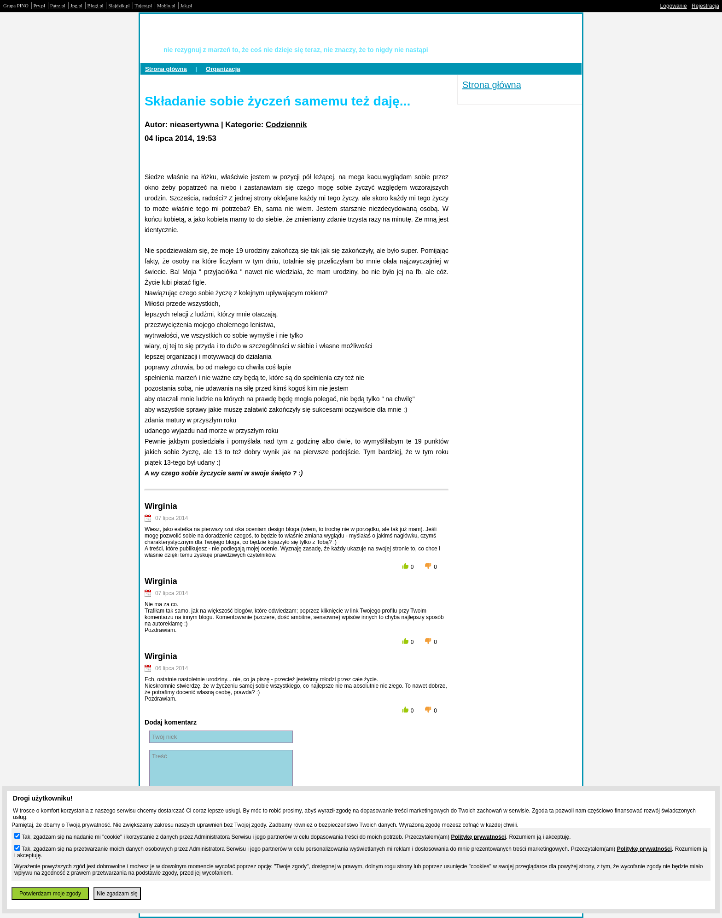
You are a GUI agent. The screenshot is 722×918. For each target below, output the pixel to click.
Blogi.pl (95, 5)
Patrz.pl (57, 5)
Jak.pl (186, 5)
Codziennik (286, 124)
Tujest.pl (143, 5)
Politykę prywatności (478, 837)
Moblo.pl (166, 5)
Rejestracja (705, 6)
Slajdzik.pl (118, 5)
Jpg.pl (76, 5)
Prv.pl (39, 5)
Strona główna (166, 68)
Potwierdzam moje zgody (50, 893)
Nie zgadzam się (117, 893)
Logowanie (673, 6)
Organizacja (223, 68)
